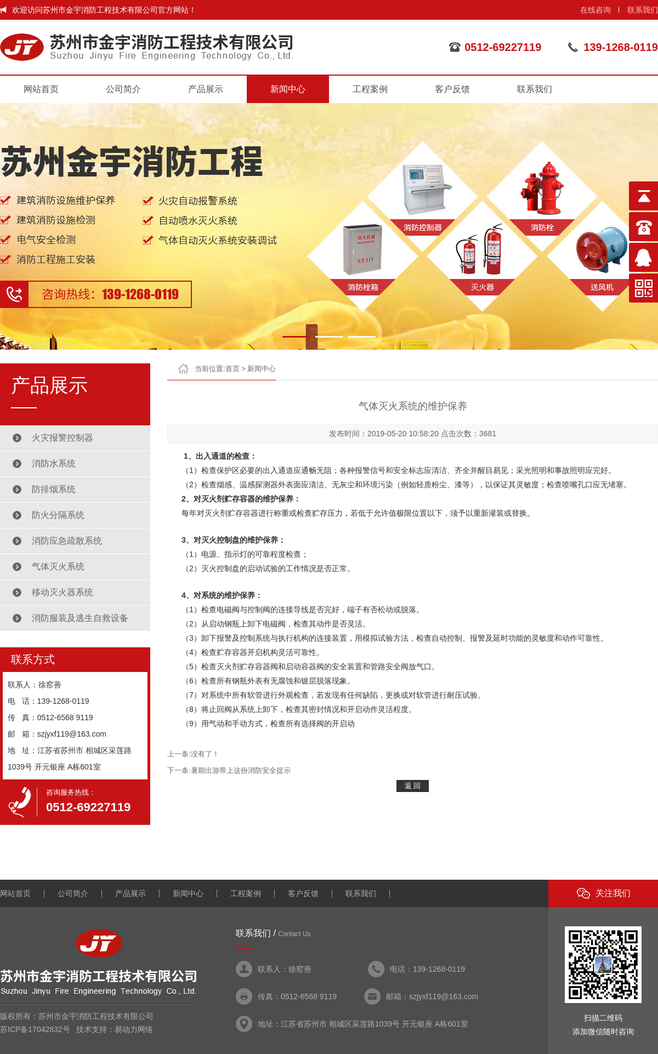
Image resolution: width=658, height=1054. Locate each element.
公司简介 (123, 89)
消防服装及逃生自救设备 (80, 618)
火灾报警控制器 (62, 437)
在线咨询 (595, 9)
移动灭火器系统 (62, 592)
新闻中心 (287, 89)
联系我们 (642, 9)
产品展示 (205, 89)
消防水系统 (54, 463)
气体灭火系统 (58, 566)
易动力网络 (134, 1029)
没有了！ (205, 754)
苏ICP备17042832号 (35, 1029)
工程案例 (370, 89)
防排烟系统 (54, 489)
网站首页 (41, 89)
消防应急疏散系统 (67, 540)
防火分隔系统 (58, 515)
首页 (232, 368)
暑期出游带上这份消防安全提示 (241, 770)
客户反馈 (452, 89)
